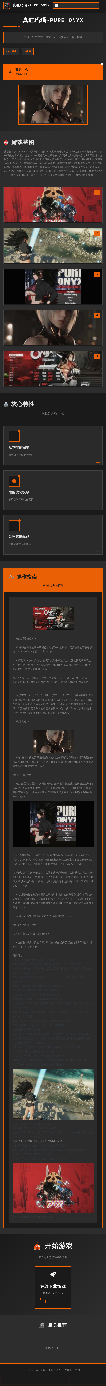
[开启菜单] (76, 5)
